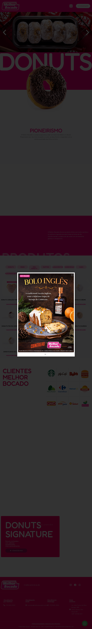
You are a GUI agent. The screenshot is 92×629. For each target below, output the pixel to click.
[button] (72, 275)
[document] (46, 314)
